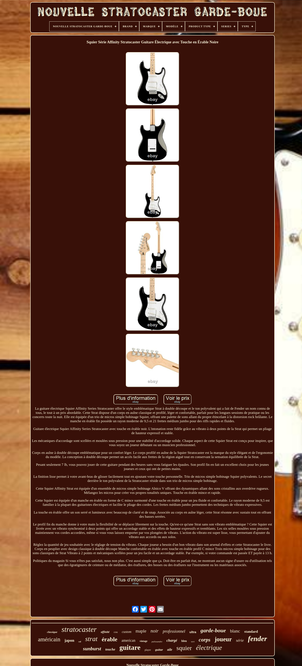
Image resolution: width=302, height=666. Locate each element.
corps (205, 640)
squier (184, 647)
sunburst (92, 648)
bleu (184, 641)
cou (116, 632)
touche (110, 649)
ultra (192, 632)
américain (49, 639)
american (128, 640)
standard (251, 632)
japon (69, 640)
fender (257, 639)
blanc (235, 631)
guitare (129, 647)
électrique (209, 647)
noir (155, 631)
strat (91, 639)
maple (140, 631)
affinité (105, 632)
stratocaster (78, 629)
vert (192, 641)
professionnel (174, 631)
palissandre (157, 641)
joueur (223, 639)
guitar (159, 649)
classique (52, 632)
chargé (172, 640)
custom (126, 632)
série (240, 640)
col (79, 641)
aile (169, 649)
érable (109, 639)
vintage (143, 641)
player (148, 649)
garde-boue (213, 630)
